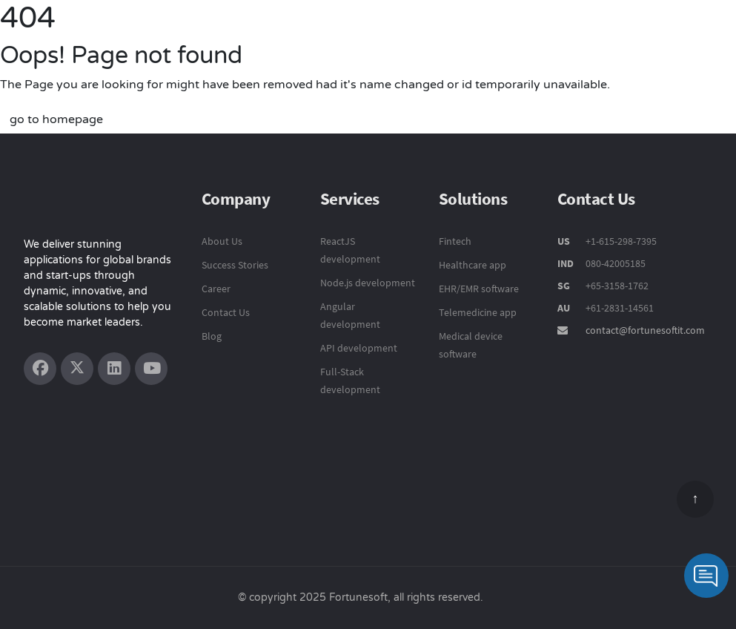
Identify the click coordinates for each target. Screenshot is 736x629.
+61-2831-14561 (620, 307)
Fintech (455, 241)
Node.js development (367, 282)
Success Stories (235, 264)
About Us (222, 241)
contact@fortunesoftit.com (645, 330)
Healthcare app (472, 264)
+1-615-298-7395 (620, 241)
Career (216, 288)
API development (358, 348)
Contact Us (226, 312)
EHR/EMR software (479, 288)
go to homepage (56, 119)
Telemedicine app (478, 312)
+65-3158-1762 (617, 285)
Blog (212, 336)
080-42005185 (614, 263)
